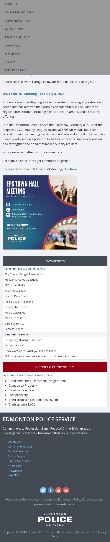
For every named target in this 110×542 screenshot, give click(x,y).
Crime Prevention (17, 20)
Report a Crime (15, 70)
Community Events (17, 334)
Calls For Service (14, 323)
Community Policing (19, 12)
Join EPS (10, 62)
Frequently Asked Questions (21, 279)
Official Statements (16, 307)
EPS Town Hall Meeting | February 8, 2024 (33, 94)
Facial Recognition (16, 290)
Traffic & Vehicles (17, 37)
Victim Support (15, 29)
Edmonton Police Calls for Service (25, 268)
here (73, 169)
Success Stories (14, 329)
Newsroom (12, 54)
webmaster (68, 504)
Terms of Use (87, 532)
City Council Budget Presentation (24, 274)
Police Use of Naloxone (19, 301)
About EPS (12, 4)
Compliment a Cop (16, 345)
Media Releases (14, 318)
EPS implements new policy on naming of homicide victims (40, 356)
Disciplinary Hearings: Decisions (23, 340)
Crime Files (12, 45)
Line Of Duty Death (16, 296)
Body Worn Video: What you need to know (30, 351)
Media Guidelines (15, 312)
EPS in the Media (15, 285)
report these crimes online (33, 375)
